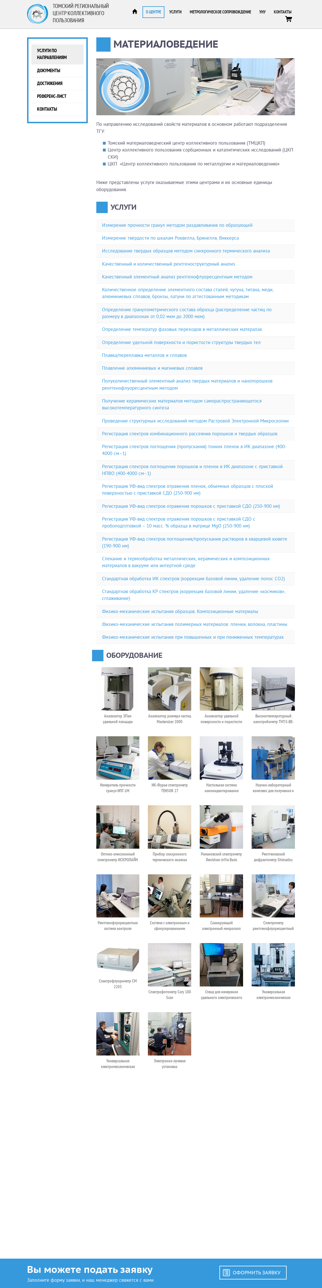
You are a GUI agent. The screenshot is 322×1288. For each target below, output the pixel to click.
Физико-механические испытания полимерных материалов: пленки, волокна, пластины (194, 624)
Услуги (175, 12)
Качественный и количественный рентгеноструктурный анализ (168, 264)
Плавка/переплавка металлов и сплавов (144, 355)
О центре (153, 12)
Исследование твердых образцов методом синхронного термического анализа (186, 251)
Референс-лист (51, 96)
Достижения (49, 83)
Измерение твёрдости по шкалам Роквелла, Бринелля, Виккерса (170, 238)
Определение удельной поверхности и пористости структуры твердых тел (181, 342)
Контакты (283, 12)
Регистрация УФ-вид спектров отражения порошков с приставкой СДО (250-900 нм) (191, 506)
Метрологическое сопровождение (220, 12)
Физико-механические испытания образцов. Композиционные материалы (180, 611)
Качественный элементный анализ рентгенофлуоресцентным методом (177, 277)
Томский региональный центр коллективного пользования (81, 13)
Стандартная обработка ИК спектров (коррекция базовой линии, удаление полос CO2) (193, 578)
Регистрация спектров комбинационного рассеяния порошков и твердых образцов (189, 433)
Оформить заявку (256, 1272)
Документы (48, 70)
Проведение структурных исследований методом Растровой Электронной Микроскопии (195, 421)
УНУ (262, 12)
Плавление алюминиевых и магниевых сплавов (152, 368)
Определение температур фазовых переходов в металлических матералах (182, 329)
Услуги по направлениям (52, 54)
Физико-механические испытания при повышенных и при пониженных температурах (193, 637)
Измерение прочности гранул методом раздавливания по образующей (177, 225)
